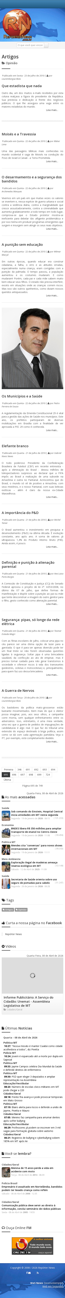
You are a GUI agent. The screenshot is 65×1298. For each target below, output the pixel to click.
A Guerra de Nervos (18, 690)
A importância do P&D (20, 512)
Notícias (17, 1028)
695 (6, 774)
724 (48, 774)
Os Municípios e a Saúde (22, 396)
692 (36, 769)
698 (31, 774)
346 (19, 769)
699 (39, 774)
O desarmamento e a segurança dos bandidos (32, 179)
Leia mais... (51, 110)
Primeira (8, 769)
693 (45, 769)
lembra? (16, 1153)
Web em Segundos (52, 1286)
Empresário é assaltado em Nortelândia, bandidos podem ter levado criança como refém (32, 1188)
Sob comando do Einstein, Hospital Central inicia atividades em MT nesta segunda (37, 813)
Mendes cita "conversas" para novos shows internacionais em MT (36, 847)
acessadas (18, 797)
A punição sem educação (22, 244)
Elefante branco (15, 446)
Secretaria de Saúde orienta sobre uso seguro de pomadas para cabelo (34, 881)
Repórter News (13, 934)
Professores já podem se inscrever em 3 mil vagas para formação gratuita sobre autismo (32, 1129)
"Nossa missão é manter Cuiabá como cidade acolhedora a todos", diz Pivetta (33, 1047)
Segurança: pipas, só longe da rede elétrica (30, 621)
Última (7, 779)
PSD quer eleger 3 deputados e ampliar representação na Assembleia (29, 1078)
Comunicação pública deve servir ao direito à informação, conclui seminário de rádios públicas (31, 1207)
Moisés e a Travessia (19, 134)
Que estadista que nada (22, 86)
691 (28, 769)
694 (53, 769)
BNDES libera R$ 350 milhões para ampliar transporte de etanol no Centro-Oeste (36, 830)
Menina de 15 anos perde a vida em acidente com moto (32, 1169)
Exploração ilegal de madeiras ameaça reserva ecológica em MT (34, 864)
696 (14, 774)
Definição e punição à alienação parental (28, 564)
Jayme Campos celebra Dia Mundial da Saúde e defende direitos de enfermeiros (32, 1068)
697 (23, 774)
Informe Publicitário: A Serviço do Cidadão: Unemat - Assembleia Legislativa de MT (28, 1001)
